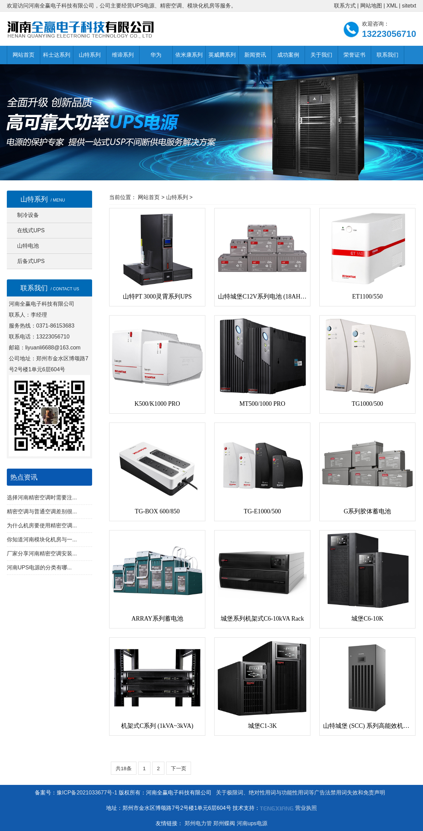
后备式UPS (31, 261)
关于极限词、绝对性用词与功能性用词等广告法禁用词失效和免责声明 (300, 792)
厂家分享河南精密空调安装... (42, 553)
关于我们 (321, 55)
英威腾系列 (222, 55)
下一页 (178, 768)
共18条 (124, 768)
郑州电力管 (198, 823)
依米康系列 (189, 55)
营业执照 (306, 808)
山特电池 (28, 246)
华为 (155, 55)
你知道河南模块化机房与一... (42, 539)
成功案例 (288, 55)
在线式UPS (31, 230)
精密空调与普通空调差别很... (42, 511)
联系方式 (345, 6)
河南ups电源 (252, 823)
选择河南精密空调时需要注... (42, 497)
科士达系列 (56, 55)
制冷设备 (28, 215)
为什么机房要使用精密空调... (42, 525)
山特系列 (90, 55)
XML (391, 6)
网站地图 (371, 6)
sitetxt (409, 6)
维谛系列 (123, 55)
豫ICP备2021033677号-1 (87, 792)
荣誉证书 (354, 55)
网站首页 (23, 55)
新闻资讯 (255, 55)
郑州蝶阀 (224, 823)
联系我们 (387, 55)
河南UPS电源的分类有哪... (39, 567)
